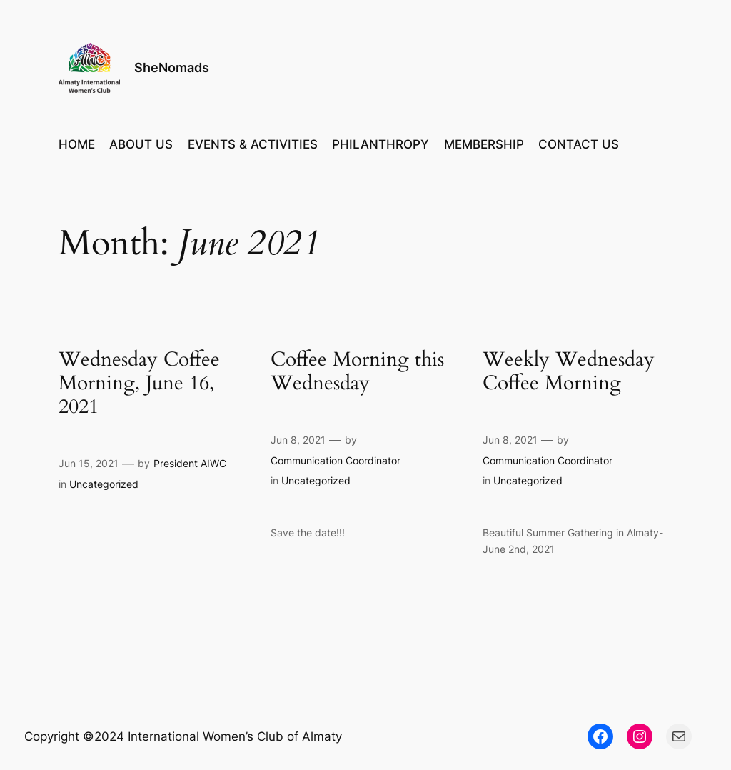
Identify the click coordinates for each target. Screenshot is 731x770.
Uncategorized (103, 484)
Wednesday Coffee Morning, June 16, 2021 (139, 383)
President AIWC (189, 463)
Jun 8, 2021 (298, 440)
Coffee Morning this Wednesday (357, 371)
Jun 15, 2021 (89, 463)
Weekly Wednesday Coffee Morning (569, 371)
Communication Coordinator (335, 460)
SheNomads (171, 67)
